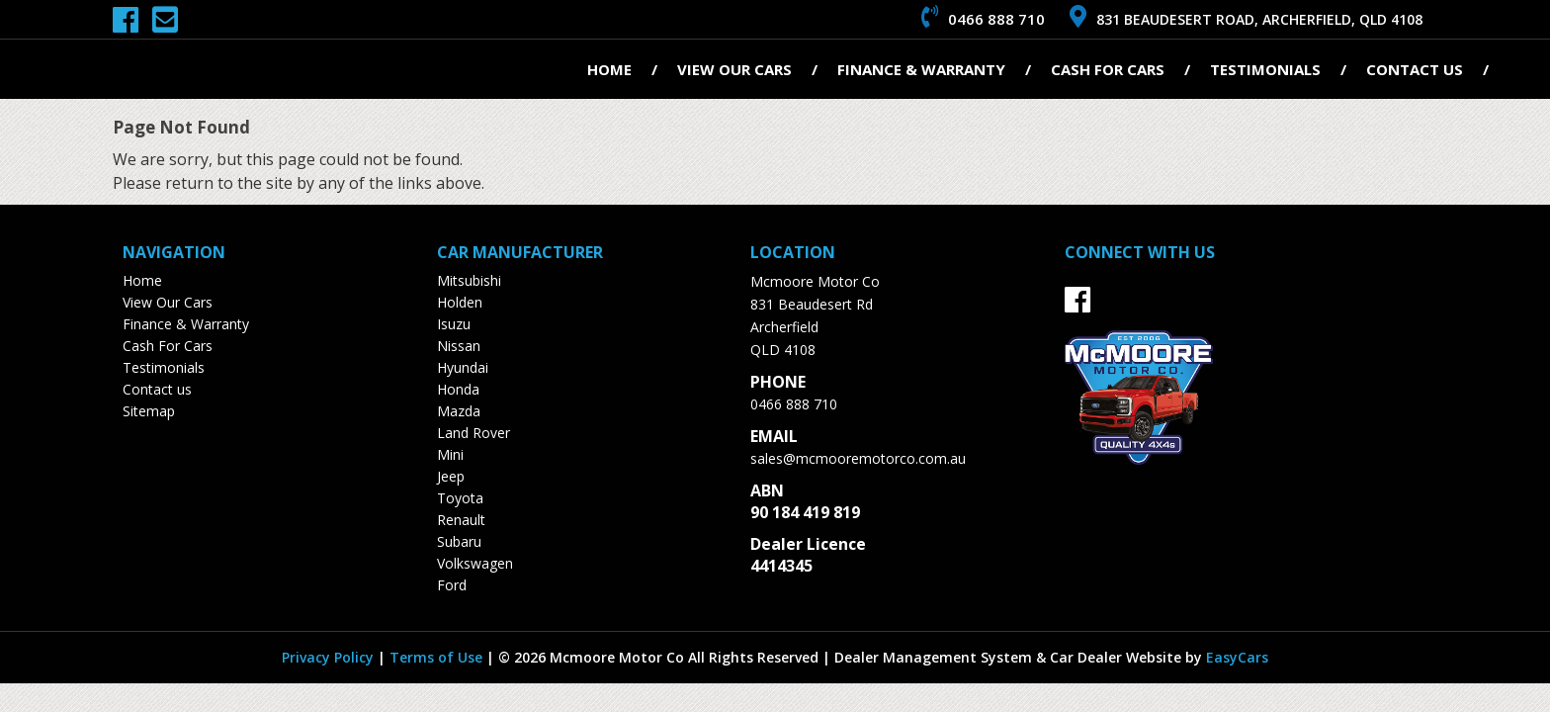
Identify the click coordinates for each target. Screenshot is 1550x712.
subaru (459, 541)
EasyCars (1237, 657)
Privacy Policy (330, 657)
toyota (460, 498)
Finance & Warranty (921, 69)
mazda (458, 410)
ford (452, 585)
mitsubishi (469, 280)
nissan (458, 345)
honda (458, 389)
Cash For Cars (1107, 69)
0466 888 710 (793, 404)
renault (461, 519)
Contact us (1414, 69)
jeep (451, 476)
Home (609, 69)
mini (450, 454)
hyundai (462, 367)
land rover (473, 432)
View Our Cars (734, 69)
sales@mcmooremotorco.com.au (858, 458)
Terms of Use (437, 657)
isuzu (454, 323)
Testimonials (1265, 69)
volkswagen (475, 563)
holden (459, 302)
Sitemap (149, 410)
